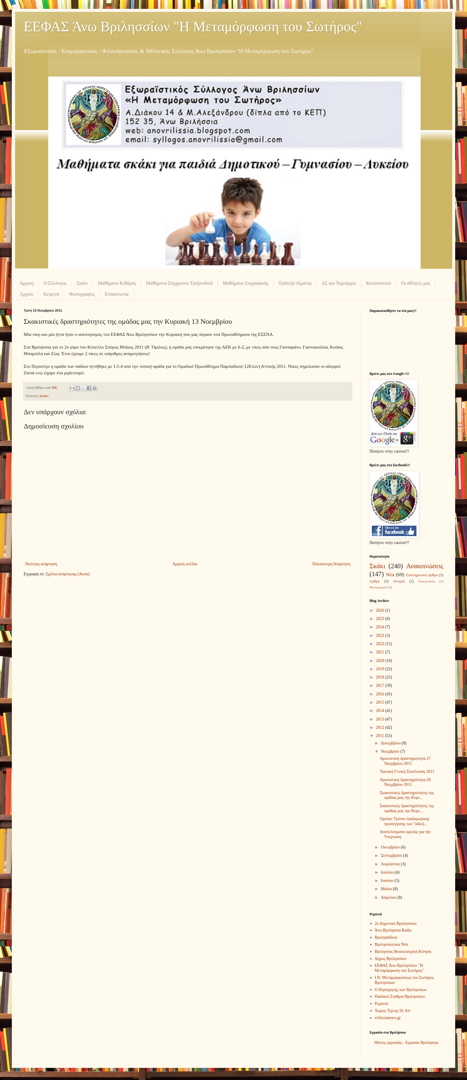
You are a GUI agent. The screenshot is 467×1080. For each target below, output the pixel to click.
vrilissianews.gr (388, 1018)
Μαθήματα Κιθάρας (117, 283)
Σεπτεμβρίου (392, 855)
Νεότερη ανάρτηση (41, 564)
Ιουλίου (388, 872)
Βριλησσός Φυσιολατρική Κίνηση (403, 951)
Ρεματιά (381, 1003)
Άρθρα (374, 581)
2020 (380, 660)
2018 (380, 677)
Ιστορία (399, 581)
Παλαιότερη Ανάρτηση (331, 564)
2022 (380, 644)
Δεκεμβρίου (391, 743)
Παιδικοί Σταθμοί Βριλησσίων (400, 996)
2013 (380, 719)
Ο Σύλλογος (55, 283)
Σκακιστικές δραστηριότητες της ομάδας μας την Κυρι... (407, 795)
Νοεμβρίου (390, 751)
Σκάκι (82, 283)
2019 (380, 669)
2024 (380, 627)
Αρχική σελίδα (184, 564)
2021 (380, 652)
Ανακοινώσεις (424, 566)
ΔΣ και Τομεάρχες (339, 283)
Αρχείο (26, 294)
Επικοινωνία (117, 294)
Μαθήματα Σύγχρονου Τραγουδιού (179, 283)
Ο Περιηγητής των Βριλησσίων (401, 989)
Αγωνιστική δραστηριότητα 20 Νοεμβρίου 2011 (405, 782)
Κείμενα (51, 294)
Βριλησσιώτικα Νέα (391, 944)
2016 (380, 694)
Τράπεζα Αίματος (295, 283)
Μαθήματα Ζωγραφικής (245, 283)
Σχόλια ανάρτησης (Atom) (68, 574)
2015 (380, 702)
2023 (380, 635)
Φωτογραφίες (82, 294)
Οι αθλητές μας (415, 283)
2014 (380, 710)
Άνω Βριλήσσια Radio (393, 930)
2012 (380, 727)
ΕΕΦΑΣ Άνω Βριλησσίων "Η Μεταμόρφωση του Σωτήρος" (193, 26)
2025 (380, 618)
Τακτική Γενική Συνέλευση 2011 (407, 771)
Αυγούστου (391, 864)
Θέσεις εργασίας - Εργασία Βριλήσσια (406, 1042)
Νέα (390, 574)
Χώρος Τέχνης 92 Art (392, 1010)
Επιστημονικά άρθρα (421, 575)
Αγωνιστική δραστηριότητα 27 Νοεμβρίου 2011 (405, 761)
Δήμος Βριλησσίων (391, 958)
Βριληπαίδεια (386, 937)
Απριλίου (389, 897)
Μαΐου (387, 889)
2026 (380, 610)
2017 (380, 685)
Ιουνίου (387, 880)
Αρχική (26, 283)
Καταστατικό (378, 283)
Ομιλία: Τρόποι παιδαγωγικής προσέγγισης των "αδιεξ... (404, 821)
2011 (380, 736)
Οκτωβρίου (390, 847)
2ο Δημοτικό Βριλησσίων (396, 923)
